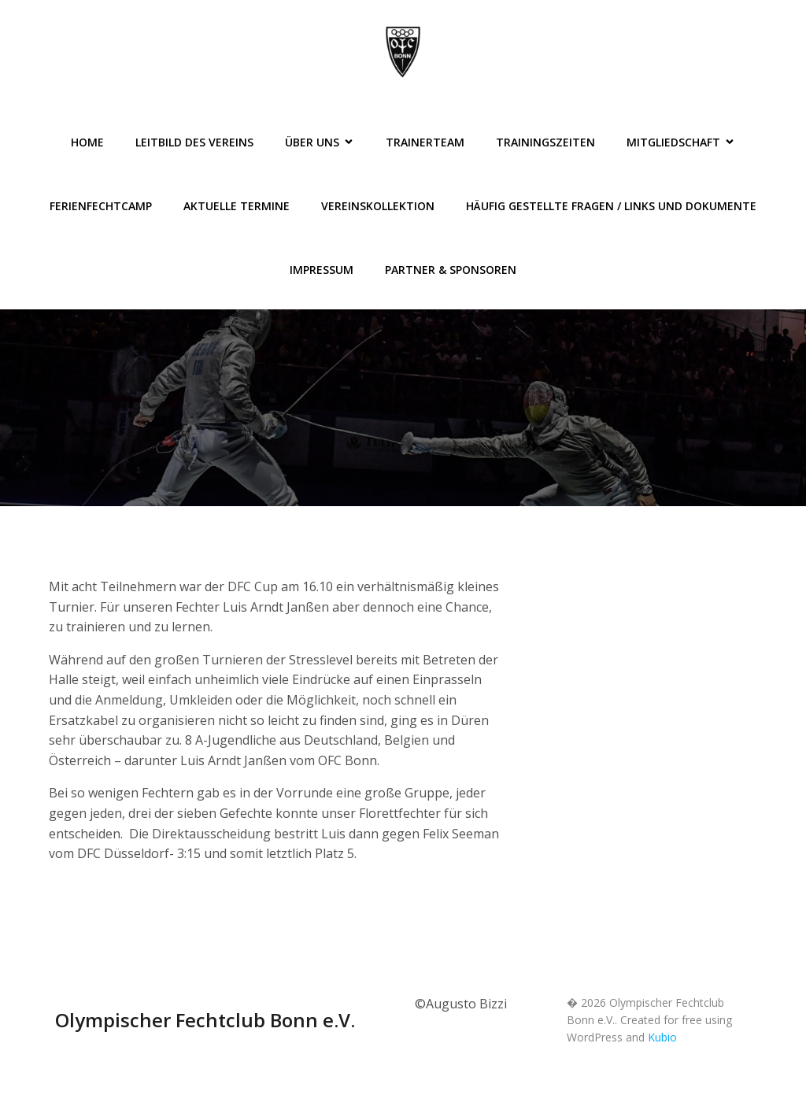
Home (87, 142)
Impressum (321, 269)
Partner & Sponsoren (450, 269)
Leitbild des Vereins (194, 142)
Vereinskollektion (377, 205)
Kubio (662, 1037)
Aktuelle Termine (236, 205)
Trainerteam (425, 142)
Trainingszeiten (545, 142)
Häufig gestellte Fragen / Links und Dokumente (611, 205)
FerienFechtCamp (101, 205)
